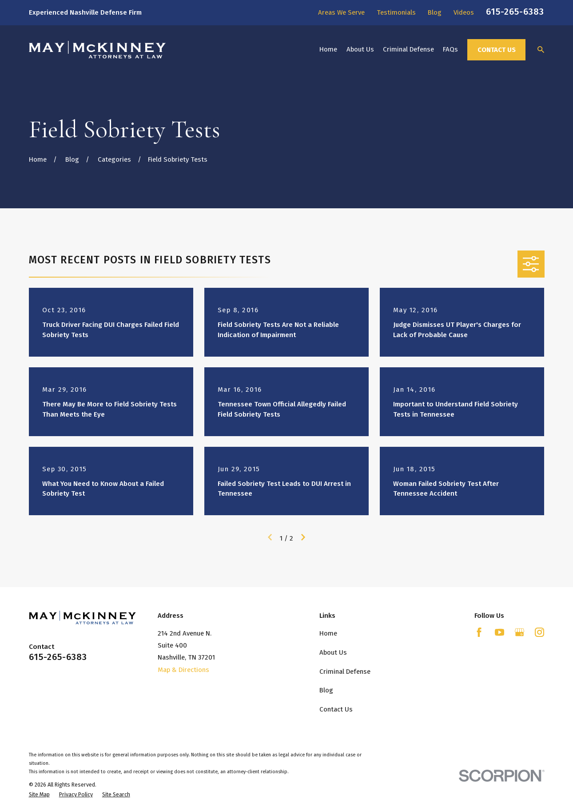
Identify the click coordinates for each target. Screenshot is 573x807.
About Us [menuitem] (360, 49)
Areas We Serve (341, 12)
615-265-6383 (515, 11)
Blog (435, 12)
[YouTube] (499, 632)
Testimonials (396, 12)
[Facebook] (479, 632)
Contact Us (497, 50)
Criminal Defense (344, 672)
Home (328, 633)
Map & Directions (183, 670)
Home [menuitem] (328, 49)
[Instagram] (539, 632)
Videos (464, 12)
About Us (333, 652)
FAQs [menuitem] (450, 49)
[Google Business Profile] (519, 632)
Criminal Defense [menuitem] (408, 49)
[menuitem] (39, 795)
